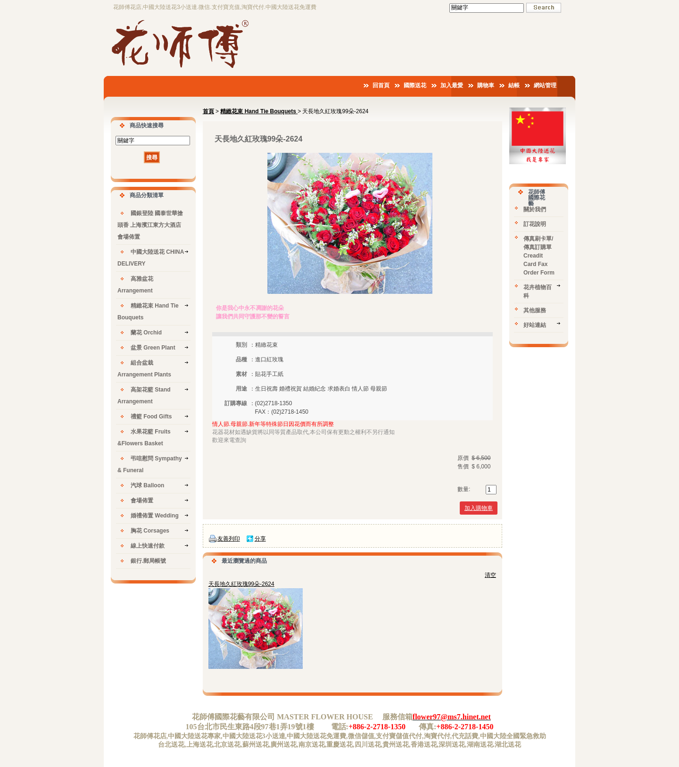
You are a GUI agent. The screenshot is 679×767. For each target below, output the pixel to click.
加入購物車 (478, 508)
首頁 (208, 111)
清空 (490, 575)
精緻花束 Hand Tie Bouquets (259, 111)
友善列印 (228, 538)
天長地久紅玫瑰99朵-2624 (241, 584)
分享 (260, 538)
